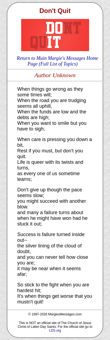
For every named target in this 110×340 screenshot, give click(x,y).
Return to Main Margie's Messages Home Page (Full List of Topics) (57, 61)
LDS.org (55, 330)
